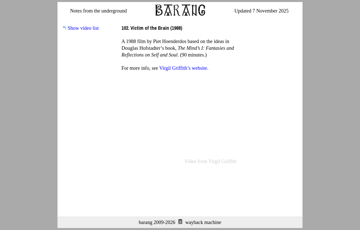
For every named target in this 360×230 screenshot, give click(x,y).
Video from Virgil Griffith (210, 161)
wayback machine (203, 222)
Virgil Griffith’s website (183, 68)
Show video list (83, 28)
